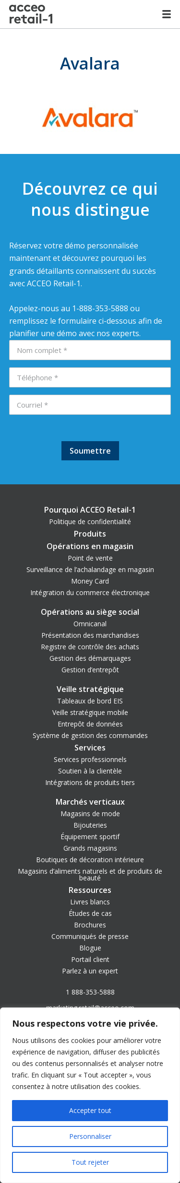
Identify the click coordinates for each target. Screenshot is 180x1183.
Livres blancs (90, 901)
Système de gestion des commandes (90, 735)
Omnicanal (90, 623)
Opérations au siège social (90, 612)
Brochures (90, 924)
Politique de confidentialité (90, 521)
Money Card (90, 581)
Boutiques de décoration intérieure (90, 859)
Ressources (90, 890)
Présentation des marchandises (90, 635)
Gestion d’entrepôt (90, 669)
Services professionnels (90, 759)
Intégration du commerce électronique (90, 592)
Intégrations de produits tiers (90, 782)
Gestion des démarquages (90, 658)
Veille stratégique (90, 689)
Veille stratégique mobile (90, 712)
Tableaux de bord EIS (90, 700)
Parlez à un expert (90, 970)
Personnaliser (90, 1136)
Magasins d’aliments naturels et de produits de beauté (90, 874)
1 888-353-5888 (90, 991)
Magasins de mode (90, 813)
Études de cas (90, 913)
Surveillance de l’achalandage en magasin (90, 569)
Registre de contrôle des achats (90, 646)
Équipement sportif (90, 836)
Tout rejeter (90, 1162)
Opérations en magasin (90, 546)
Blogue (90, 947)
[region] (90, 1095)
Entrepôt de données (90, 723)
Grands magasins (90, 848)
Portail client (90, 959)
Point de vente (90, 557)
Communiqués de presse (90, 936)
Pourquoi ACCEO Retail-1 (90, 509)
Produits (90, 533)
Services (90, 747)
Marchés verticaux (90, 801)
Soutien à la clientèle (90, 770)
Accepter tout (90, 1110)
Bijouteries (90, 825)
